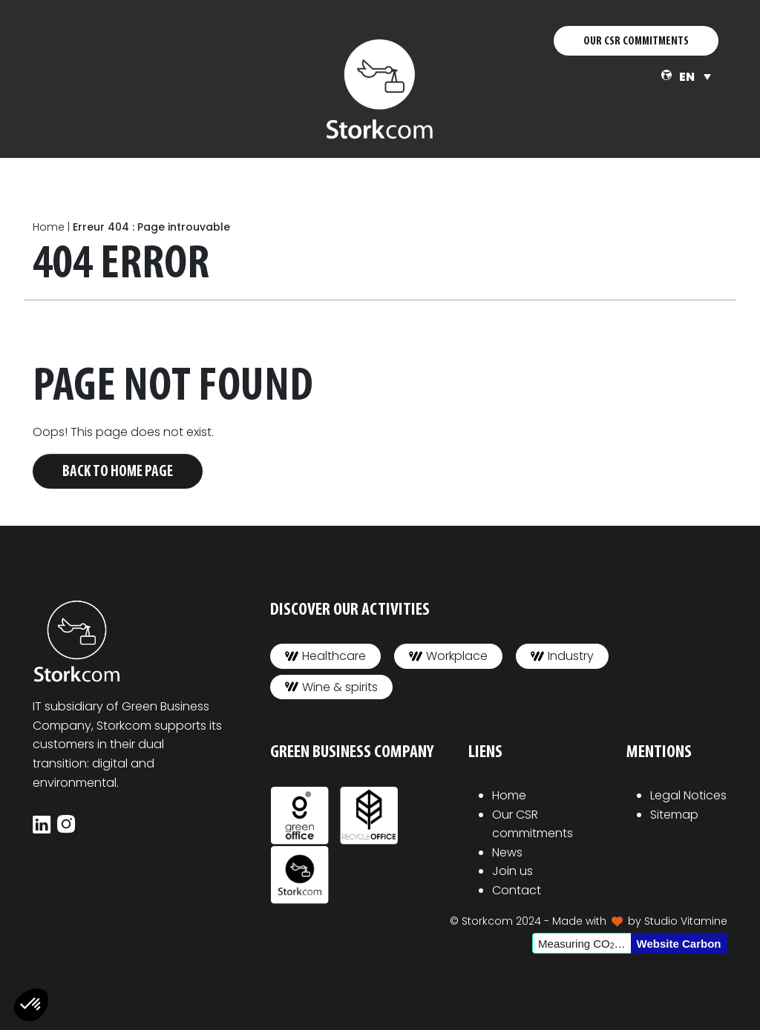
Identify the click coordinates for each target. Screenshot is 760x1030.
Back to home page (117, 472)
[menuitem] (695, 77)
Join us (512, 870)
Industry (562, 655)
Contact (516, 890)
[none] (695, 77)
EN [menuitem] (687, 76)
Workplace (448, 655)
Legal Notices (688, 795)
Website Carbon (679, 943)
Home (49, 226)
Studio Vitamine (685, 921)
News (507, 852)
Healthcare (325, 655)
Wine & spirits (331, 687)
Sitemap (674, 814)
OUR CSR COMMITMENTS (636, 41)
